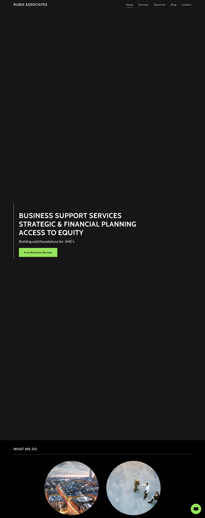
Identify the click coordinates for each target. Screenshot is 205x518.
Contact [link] (186, 4)
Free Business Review (38, 252)
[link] (30, 4)
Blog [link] (173, 4)
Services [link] (143, 4)
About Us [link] (160, 4)
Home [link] (129, 4)
